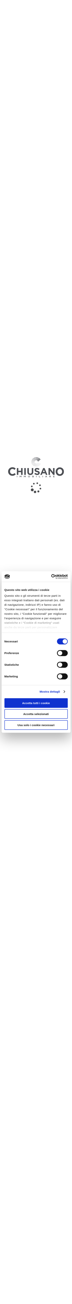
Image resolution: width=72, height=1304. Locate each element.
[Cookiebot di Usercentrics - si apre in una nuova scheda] (51, 576)
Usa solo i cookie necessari (36, 724)
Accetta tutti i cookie (36, 702)
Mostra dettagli (49, 691)
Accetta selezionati (36, 714)
